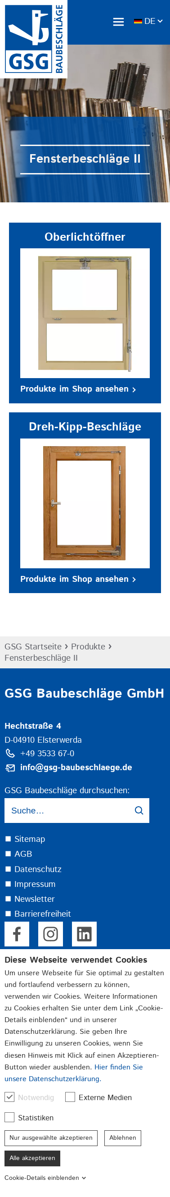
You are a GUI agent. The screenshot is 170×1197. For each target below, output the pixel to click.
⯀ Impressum (30, 884)
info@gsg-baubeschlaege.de (76, 768)
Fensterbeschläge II (41, 658)
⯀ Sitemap (24, 839)
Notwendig (33, 1097)
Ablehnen (122, 1137)
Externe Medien (103, 1097)
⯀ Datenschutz (33, 869)
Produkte (88, 647)
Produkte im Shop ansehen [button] (78, 389)
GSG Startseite (33, 647)
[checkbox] (9, 1097)
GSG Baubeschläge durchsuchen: (67, 791)
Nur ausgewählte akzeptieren (51, 1137)
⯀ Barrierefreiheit (37, 914)
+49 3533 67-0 (47, 754)
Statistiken (33, 1118)
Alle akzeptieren (32, 1158)
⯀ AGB (18, 854)
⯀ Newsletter (29, 899)
